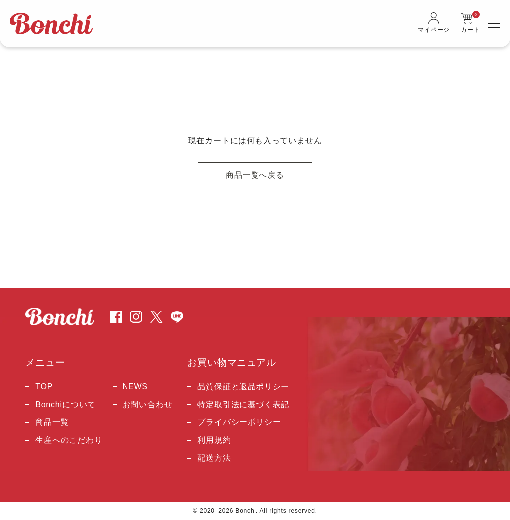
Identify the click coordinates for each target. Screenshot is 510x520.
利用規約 (214, 440)
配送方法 (214, 458)
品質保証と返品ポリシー (243, 387)
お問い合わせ (148, 405)
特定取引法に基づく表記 (243, 405)
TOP (44, 387)
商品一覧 (52, 422)
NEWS (135, 387)
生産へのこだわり (68, 440)
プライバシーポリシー (239, 422)
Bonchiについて (65, 405)
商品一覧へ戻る (255, 175)
